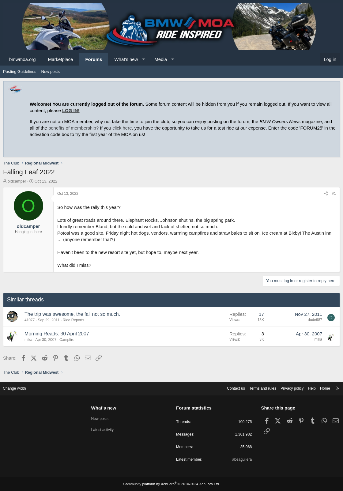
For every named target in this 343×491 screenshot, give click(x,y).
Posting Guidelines (19, 71)
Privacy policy (287, 387)
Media (160, 59)
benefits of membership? (73, 127)
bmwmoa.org (22, 59)
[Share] (326, 193)
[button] (143, 59)
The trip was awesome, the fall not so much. (72, 314)
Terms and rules (256, 387)
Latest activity (105, 428)
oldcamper (17, 181)
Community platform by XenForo (171, 484)
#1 (334, 193)
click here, (122, 127)
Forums (93, 59)
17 (261, 314)
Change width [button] (18, 387)
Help (308, 387)
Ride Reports (73, 320)
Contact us (228, 387)
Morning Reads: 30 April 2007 (56, 333)
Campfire (66, 340)
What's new (126, 59)
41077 (29, 320)
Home (321, 387)
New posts (50, 71)
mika (28, 340)
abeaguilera (240, 460)
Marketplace (60, 59)
